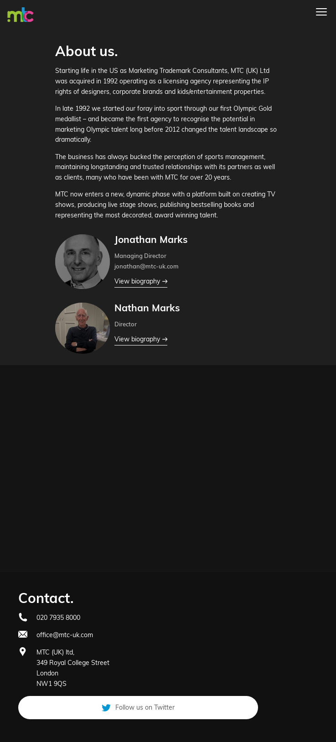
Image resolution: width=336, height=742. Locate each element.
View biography (140, 281)
